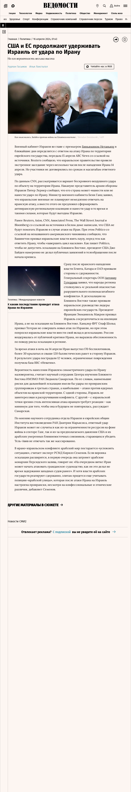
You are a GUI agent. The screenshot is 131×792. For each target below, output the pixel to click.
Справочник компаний (64, 18)
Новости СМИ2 (20, 523)
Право (119, 18)
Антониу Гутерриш (80, 280)
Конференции (40, 18)
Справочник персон (90, 18)
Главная (16, 39)
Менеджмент (101, 12)
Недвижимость (54, 12)
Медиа (39, 12)
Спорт (26, 18)
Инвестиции (9, 12)
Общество (85, 12)
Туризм (109, 18)
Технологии (25, 12)
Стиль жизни (118, 12)
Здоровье (14, 18)
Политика (71, 12)
